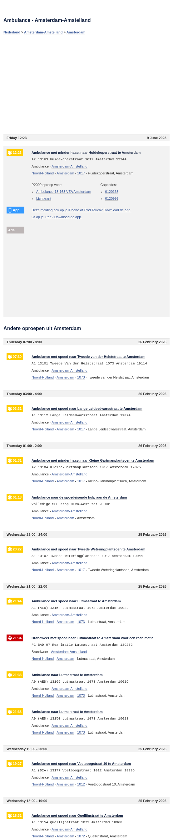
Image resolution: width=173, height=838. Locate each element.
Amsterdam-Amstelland (43, 32)
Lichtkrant (43, 198)
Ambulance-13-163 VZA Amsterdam (63, 191)
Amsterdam (76, 32)
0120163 (112, 191)
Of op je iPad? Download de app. (57, 217)
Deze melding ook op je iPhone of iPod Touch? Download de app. (81, 210)
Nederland (11, 32)
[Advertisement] (86, 84)
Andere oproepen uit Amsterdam (42, 328)
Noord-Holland (43, 173)
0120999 (112, 198)
